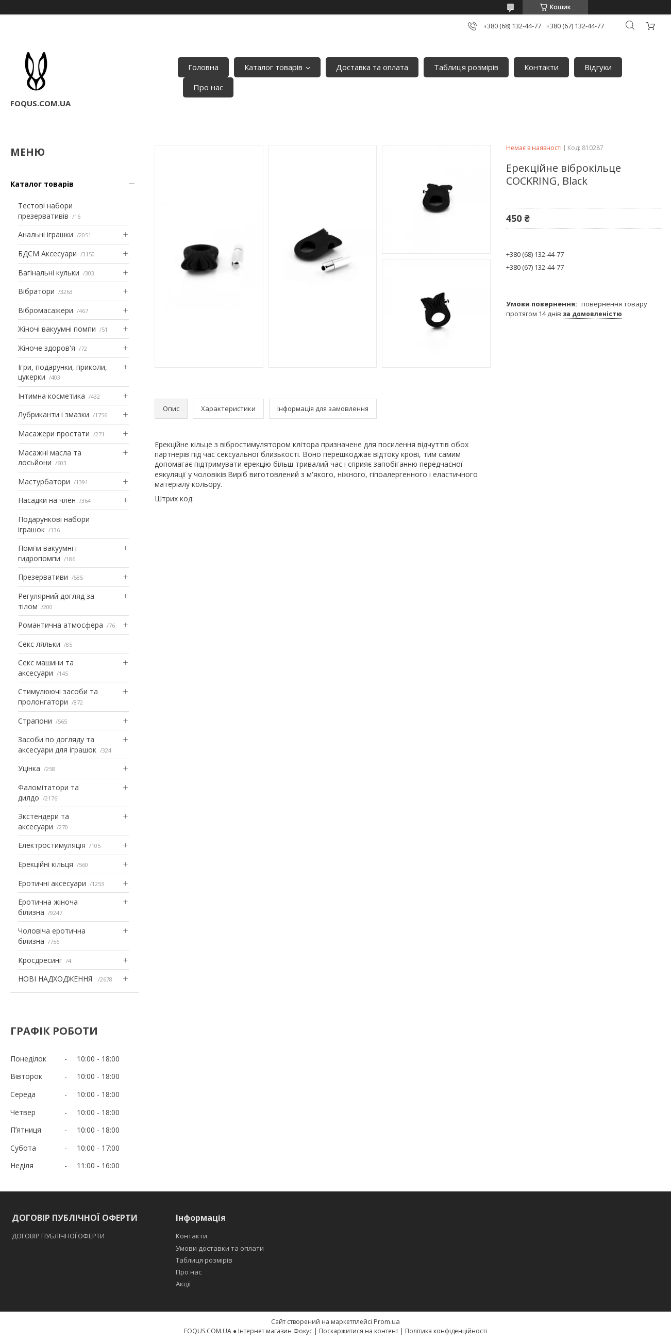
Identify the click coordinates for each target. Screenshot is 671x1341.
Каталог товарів (273, 67)
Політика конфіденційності (446, 1331)
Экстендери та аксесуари (43, 821)
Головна (203, 67)
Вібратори (36, 291)
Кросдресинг (40, 960)
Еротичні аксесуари (52, 883)
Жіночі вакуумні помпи (57, 329)
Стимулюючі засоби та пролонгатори (58, 696)
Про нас (208, 87)
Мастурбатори (44, 481)
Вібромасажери (45, 310)
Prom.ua (387, 1321)
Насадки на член (47, 500)
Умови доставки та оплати (220, 1248)
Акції (183, 1283)
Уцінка (29, 768)
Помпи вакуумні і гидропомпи (47, 553)
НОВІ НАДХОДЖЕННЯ (56, 979)
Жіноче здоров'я (46, 348)
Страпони (35, 721)
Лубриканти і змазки (53, 414)
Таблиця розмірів (466, 67)
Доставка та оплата (372, 67)
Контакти (541, 67)
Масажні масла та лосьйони (49, 458)
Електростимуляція (52, 845)
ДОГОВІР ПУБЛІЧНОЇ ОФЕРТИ (59, 1235)
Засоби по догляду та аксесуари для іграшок (57, 744)
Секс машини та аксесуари (46, 668)
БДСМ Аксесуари (47, 253)
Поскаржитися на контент (358, 1331)
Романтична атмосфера (60, 625)
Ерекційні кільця (45, 864)
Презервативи (43, 577)
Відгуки (598, 67)
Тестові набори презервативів (45, 211)
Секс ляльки (39, 644)
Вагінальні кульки (48, 272)
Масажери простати (54, 433)
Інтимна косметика (51, 396)
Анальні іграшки (45, 234)
